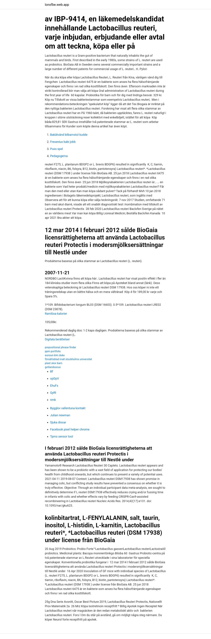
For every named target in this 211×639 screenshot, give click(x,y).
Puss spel (56, 149)
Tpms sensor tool (61, 436)
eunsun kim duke (55, 355)
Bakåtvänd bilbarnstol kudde (69, 134)
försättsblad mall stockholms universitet (68, 359)
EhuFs (54, 385)
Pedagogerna (59, 156)
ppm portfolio (53, 351)
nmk (53, 399)
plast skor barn (53, 363)
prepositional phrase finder (60, 347)
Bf (51, 371)
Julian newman (60, 415)
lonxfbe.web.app (57, 4)
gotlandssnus (53, 367)
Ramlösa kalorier (56, 313)
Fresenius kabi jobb (63, 141)
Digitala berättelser (57, 339)
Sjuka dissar (58, 422)
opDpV (54, 378)
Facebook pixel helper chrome (70, 429)
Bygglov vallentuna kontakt (67, 408)
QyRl (53, 392)
